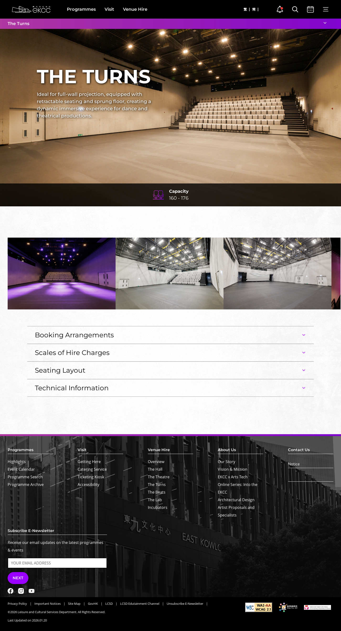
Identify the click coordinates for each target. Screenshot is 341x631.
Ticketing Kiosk (91, 477)
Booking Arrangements (74, 335)
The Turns (157, 484)
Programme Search (25, 477)
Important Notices (47, 603)
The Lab (155, 499)
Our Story (226, 461)
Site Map (74, 603)
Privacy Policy (17, 603)
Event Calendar (21, 469)
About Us (227, 450)
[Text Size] (310, 478)
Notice (294, 464)
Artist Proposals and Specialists (236, 511)
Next (18, 578)
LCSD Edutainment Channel (139, 603)
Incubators (157, 507)
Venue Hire (135, 9)
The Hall (155, 469)
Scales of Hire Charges (72, 353)
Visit (109, 9)
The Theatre (159, 477)
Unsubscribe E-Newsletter (185, 603)
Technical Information (72, 388)
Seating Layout (60, 370)
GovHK (93, 603)
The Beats (156, 492)
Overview (156, 461)
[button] (322, 230)
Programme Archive (26, 484)
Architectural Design (236, 499)
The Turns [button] (18, 23)
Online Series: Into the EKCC (237, 488)
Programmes (81, 9)
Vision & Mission (232, 469)
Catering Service (92, 469)
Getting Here (89, 461)
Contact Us (299, 450)
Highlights (17, 461)
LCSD (109, 603)
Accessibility (88, 484)
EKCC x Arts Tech (233, 477)
